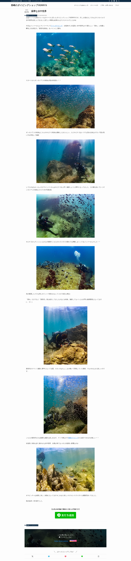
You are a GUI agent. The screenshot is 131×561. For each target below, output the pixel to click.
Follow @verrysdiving (61, 541)
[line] (114, 1)
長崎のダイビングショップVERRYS (29, 5)
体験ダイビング (73, 438)
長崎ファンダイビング (32, 15)
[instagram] (112, 1)
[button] (32, 556)
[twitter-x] (109, 1)
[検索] (119, 1)
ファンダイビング (56, 26)
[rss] (116, 1)
